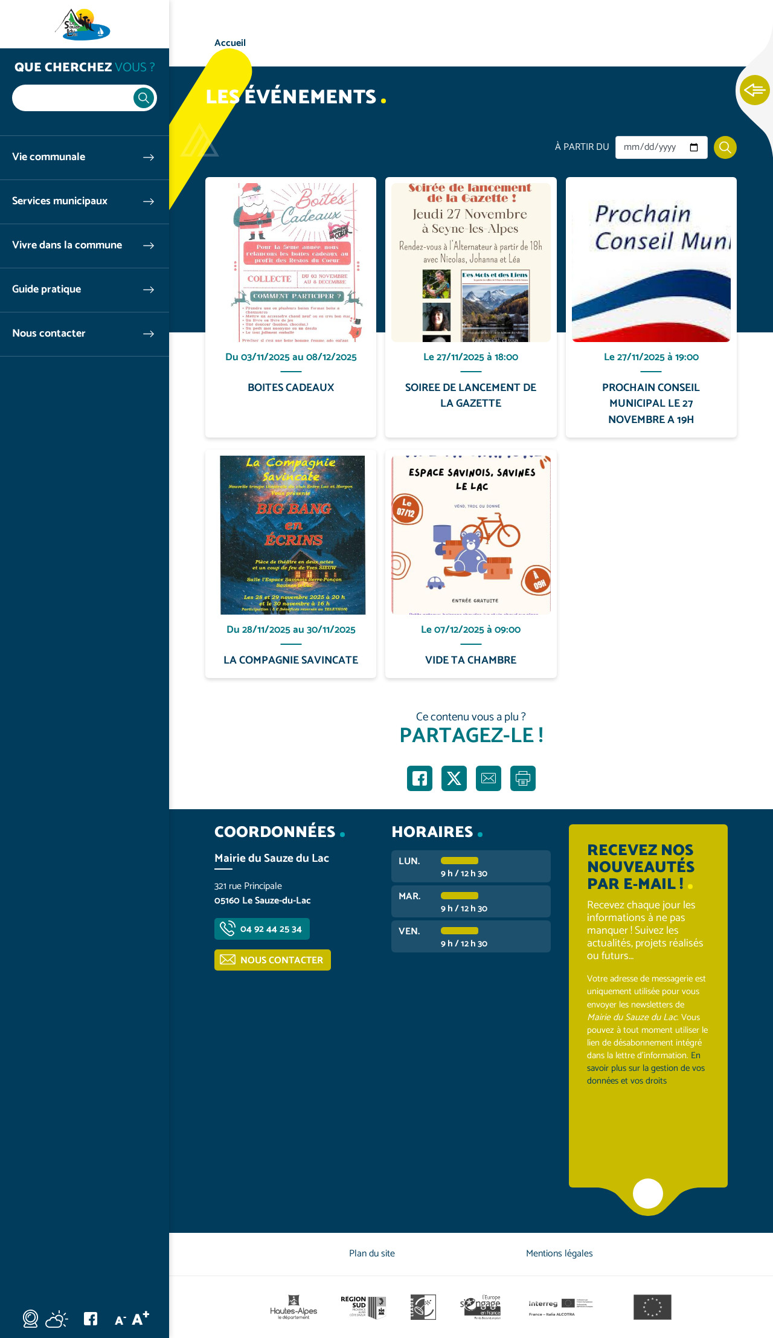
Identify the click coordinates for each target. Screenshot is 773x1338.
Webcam (30, 1319)
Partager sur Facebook (419, 778)
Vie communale (48, 157)
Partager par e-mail (488, 778)
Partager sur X (454, 778)
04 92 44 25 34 (271, 929)
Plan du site (372, 1254)
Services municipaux (59, 201)
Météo (56, 1319)
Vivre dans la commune (67, 245)
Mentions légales (559, 1254)
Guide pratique (46, 290)
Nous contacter (49, 334)
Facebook (90, 1318)
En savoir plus (291, 177)
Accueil (230, 43)
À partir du (582, 147)
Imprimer (523, 778)
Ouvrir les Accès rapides (755, 91)
